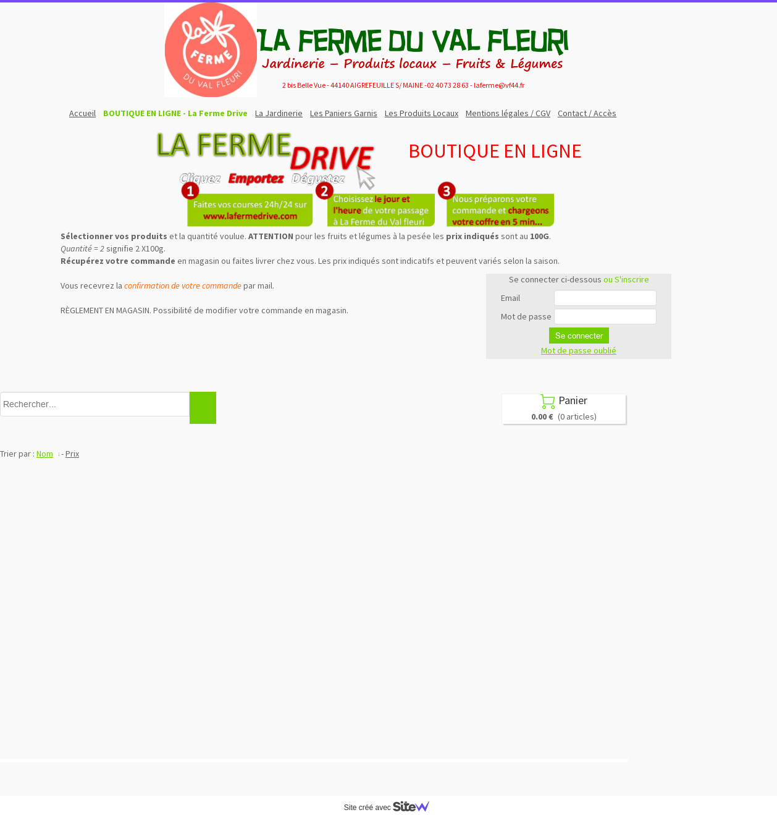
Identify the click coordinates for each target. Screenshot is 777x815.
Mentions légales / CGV (508, 113)
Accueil (82, 113)
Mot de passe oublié (578, 350)
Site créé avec (391, 807)
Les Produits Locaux (421, 113)
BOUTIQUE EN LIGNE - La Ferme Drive (175, 113)
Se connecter (579, 335)
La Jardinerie (279, 113)
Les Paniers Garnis (343, 113)
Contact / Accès (587, 113)
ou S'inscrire (626, 279)
